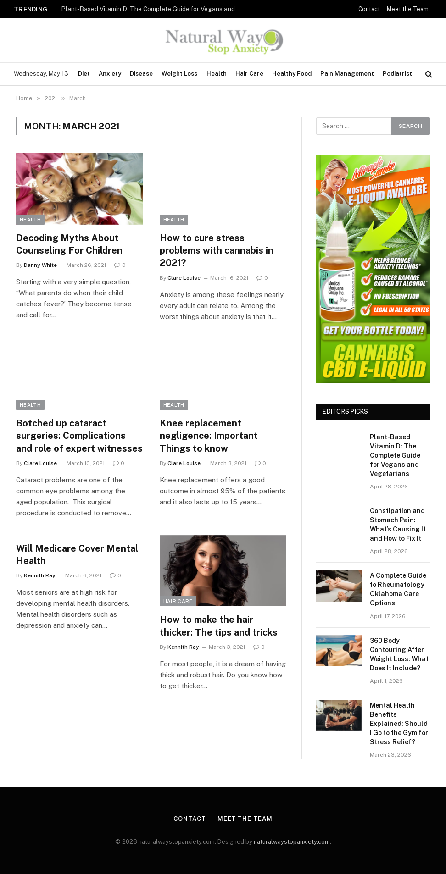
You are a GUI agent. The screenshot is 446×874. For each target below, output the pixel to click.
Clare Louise (184, 278)
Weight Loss (179, 73)
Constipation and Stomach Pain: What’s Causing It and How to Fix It (398, 524)
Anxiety (110, 73)
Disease (141, 73)
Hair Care (249, 73)
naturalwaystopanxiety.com (292, 841)
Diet (84, 73)
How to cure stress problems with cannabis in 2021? (216, 250)
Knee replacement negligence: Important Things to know (209, 436)
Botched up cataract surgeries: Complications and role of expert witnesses (79, 436)
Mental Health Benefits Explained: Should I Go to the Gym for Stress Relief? (399, 724)
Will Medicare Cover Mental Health (77, 554)
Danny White (40, 265)
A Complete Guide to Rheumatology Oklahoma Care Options (398, 589)
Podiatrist (397, 73)
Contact (369, 9)
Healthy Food (292, 73)
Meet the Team (408, 9)
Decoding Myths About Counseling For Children (69, 244)
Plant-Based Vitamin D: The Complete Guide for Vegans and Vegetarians (153, 8)
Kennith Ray (40, 575)
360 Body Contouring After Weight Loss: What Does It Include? (399, 654)
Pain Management (347, 73)
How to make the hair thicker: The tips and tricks (219, 625)
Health (216, 73)
